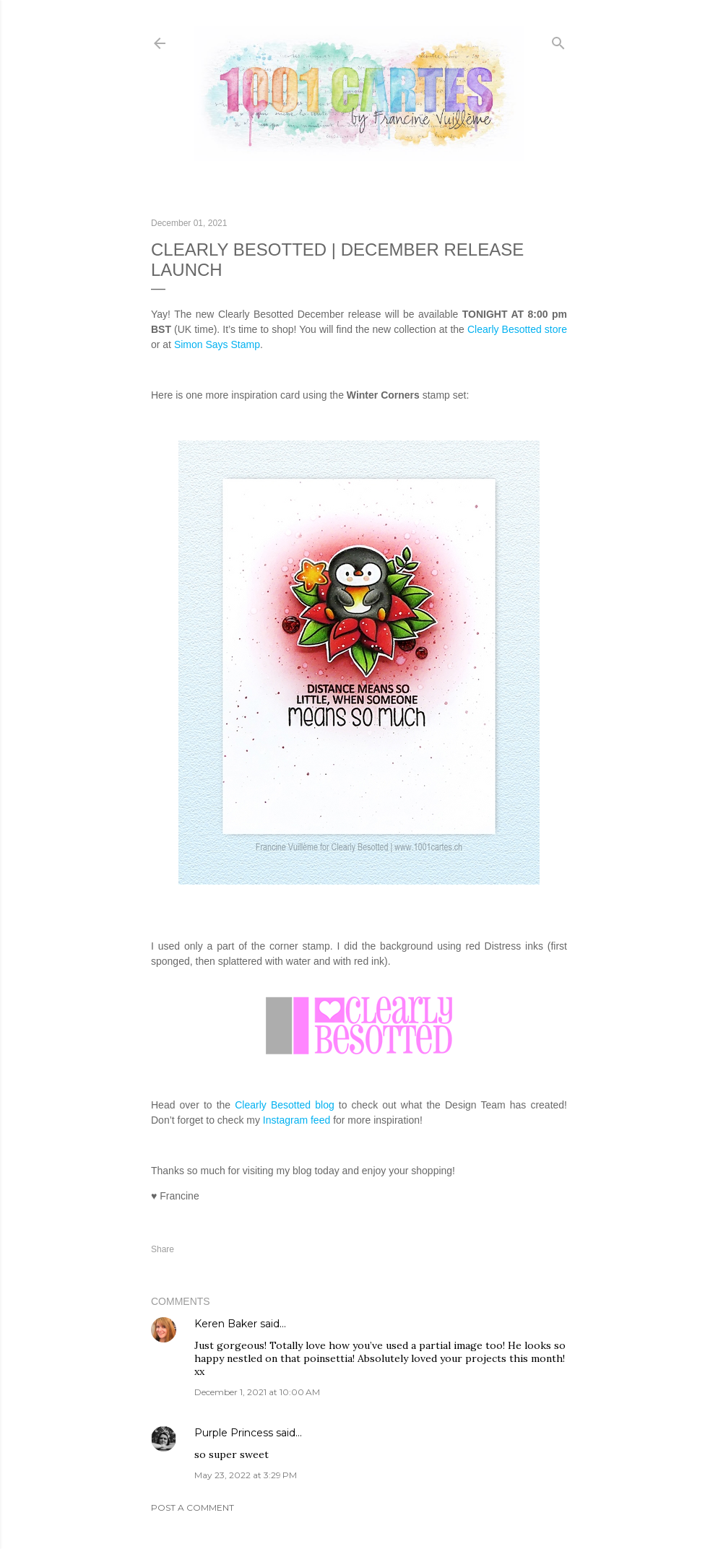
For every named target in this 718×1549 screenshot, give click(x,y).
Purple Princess (233, 1432)
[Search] (558, 40)
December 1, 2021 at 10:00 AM (257, 1392)
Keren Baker (225, 1323)
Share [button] (162, 1249)
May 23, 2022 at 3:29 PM (245, 1475)
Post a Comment (192, 1507)
